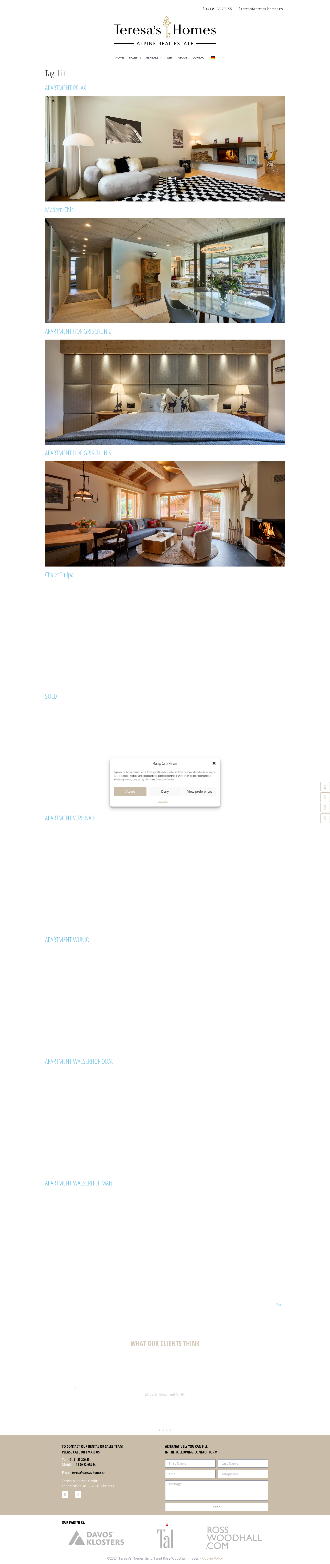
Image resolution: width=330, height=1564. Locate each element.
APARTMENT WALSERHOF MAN (78, 1182)
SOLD (51, 696)
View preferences (199, 791)
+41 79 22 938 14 (85, 1464)
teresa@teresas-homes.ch (88, 1472)
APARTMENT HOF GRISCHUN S (78, 452)
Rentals (154, 57)
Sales (135, 57)
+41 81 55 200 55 (78, 1459)
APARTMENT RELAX (65, 87)
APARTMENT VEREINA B (70, 817)
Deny (165, 791)
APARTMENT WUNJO (67, 939)
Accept (130, 791)
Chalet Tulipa (59, 574)
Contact (199, 57)
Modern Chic (59, 209)
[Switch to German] (212, 58)
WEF (169, 57)
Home (119, 57)
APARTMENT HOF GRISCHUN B (78, 331)
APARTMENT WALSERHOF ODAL (79, 1061)
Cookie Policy (163, 801)
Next (280, 1304)
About (182, 57)
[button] (214, 763)
